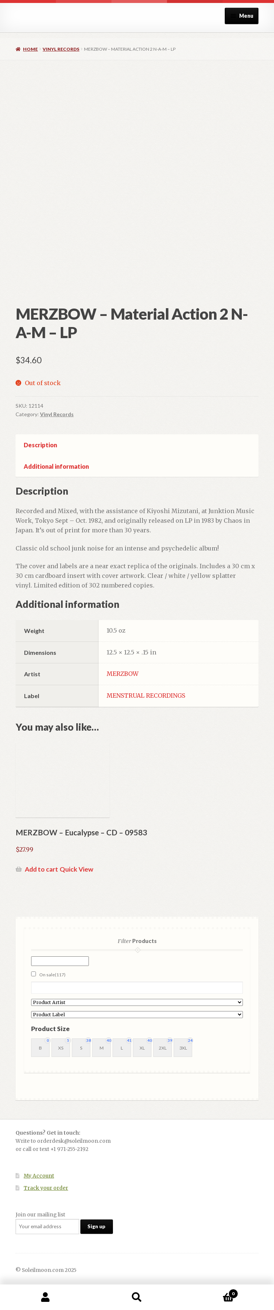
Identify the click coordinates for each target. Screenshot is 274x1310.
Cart (210, 1292)
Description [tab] (40, 444)
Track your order (46, 1188)
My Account (39, 1176)
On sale (52, 974)
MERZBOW (122, 673)
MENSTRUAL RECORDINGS (146, 695)
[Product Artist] (137, 1002)
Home (30, 49)
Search (137, 1297)
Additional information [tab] (56, 466)
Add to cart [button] (41, 869)
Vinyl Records (61, 49)
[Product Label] (137, 1014)
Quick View (76, 869)
